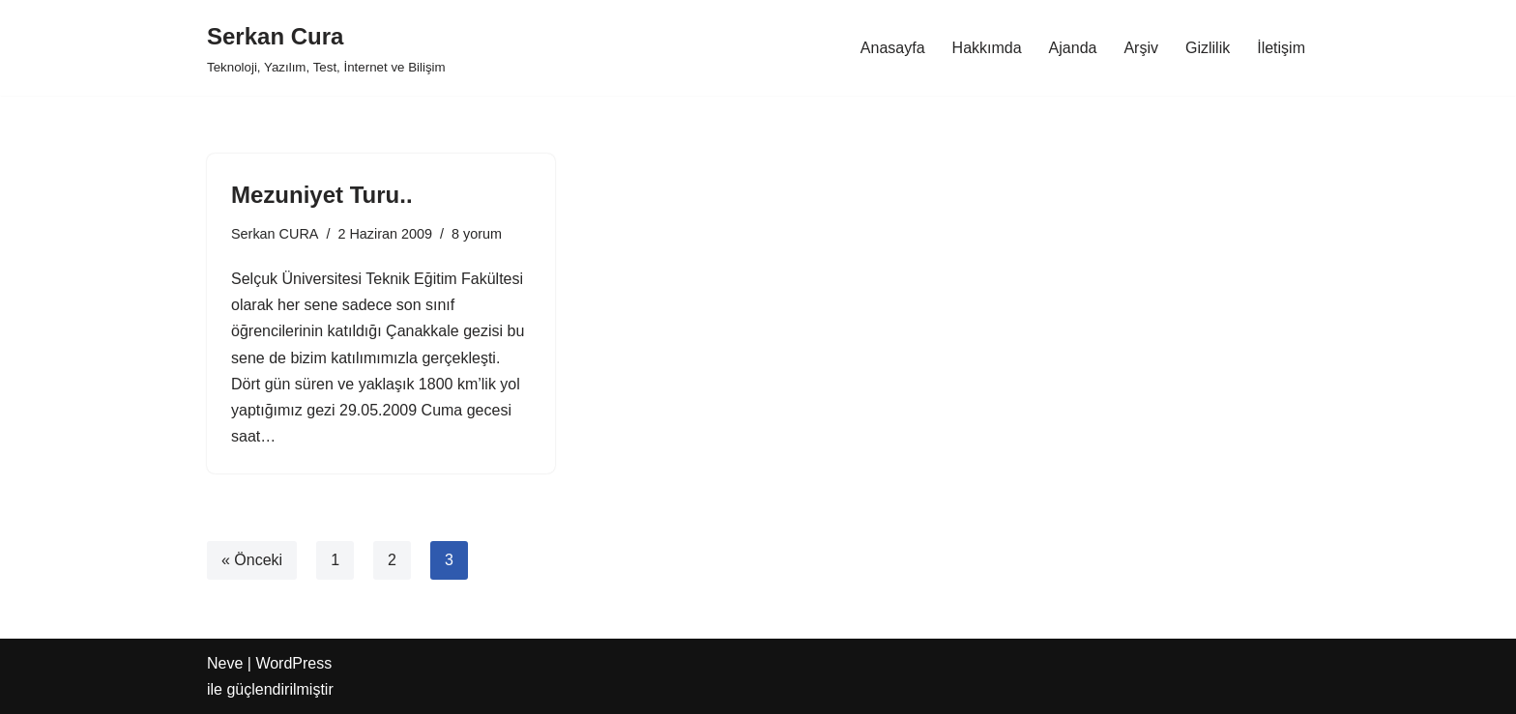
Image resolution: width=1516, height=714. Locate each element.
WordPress (293, 663)
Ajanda (1073, 48)
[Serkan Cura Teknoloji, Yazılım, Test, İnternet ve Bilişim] (326, 47)
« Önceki (251, 560)
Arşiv (1140, 48)
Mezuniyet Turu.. (322, 195)
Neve (225, 663)
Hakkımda (987, 48)
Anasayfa (892, 48)
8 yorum (477, 234)
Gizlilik (1207, 48)
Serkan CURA (274, 234)
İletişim (1281, 48)
